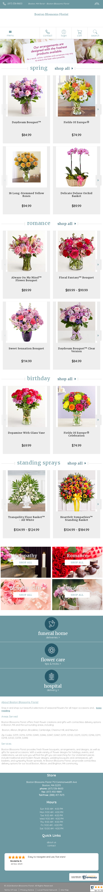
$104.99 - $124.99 (26, 530)
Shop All (62, 68)
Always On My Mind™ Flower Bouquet (26, 279)
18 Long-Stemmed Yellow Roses (26, 195)
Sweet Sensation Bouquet (26, 348)
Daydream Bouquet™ (26, 122)
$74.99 (76, 135)
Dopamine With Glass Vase (26, 432)
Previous (4, 109)
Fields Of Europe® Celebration (76, 434)
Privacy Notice (27, 890)
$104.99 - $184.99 (76, 530)
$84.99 (26, 135)
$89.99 (76, 206)
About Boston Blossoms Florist (19, 702)
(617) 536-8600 (14, 3)
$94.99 (26, 206)
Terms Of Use (10, 890)
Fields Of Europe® (76, 122)
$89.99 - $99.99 (76, 290)
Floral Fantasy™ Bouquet (76, 277)
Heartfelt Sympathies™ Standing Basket (76, 518)
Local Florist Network (47, 890)
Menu (10, 35)
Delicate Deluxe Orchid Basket (76, 195)
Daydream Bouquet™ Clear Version (76, 350)
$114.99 (26, 361)
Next (99, 109)
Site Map (65, 890)
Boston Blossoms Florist (51, 14)
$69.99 (26, 445)
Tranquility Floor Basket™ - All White (26, 518)
